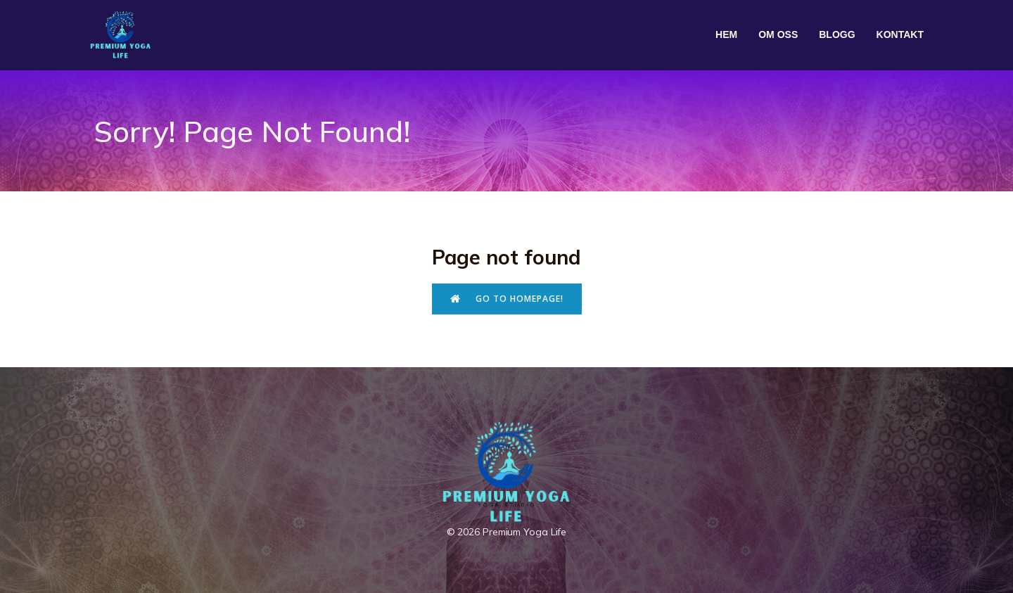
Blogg (837, 34)
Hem (726, 34)
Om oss (778, 34)
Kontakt (900, 34)
